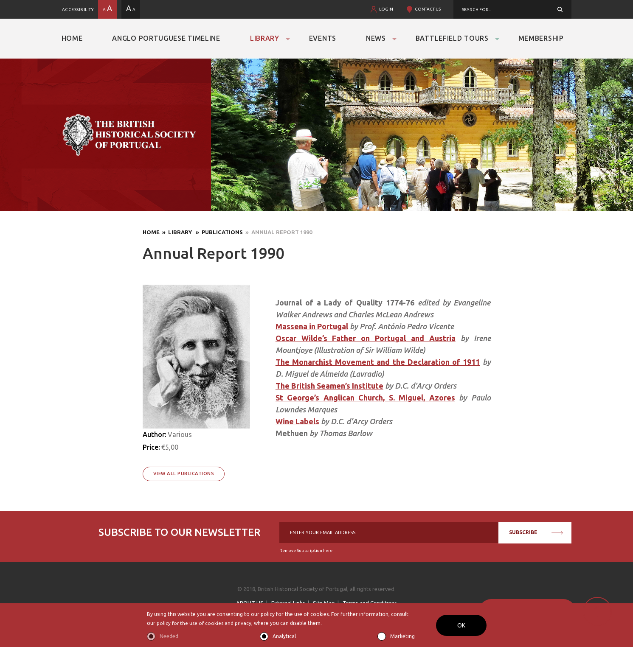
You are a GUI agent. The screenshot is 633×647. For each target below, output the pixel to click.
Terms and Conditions (370, 603)
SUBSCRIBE (536, 532)
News (376, 38)
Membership (541, 38)
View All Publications (183, 473)
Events (322, 38)
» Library (176, 232)
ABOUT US (250, 603)
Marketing (402, 636)
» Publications (218, 232)
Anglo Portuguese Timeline (166, 38)
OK (461, 625)
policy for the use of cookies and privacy (205, 623)
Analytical (284, 636)
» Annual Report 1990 (277, 232)
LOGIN (386, 9)
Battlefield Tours (452, 38)
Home (72, 38)
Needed (169, 636)
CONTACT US (428, 9)
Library (264, 38)
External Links (288, 603)
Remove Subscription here (305, 550)
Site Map (324, 603)
